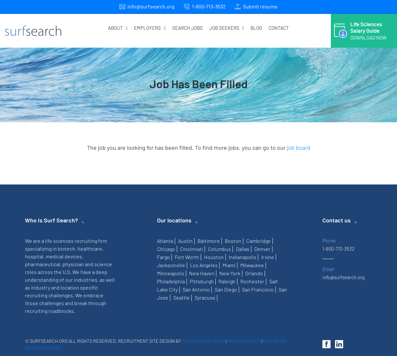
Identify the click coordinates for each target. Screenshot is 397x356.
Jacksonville (171, 265)
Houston (214, 257)
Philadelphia (171, 281)
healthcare (90, 248)
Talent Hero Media (203, 341)
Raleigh (227, 281)
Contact (279, 28)
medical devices (64, 256)
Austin (185, 241)
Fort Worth (187, 257)
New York (229, 273)
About (117, 28)
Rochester (252, 281)
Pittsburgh (202, 281)
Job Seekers (226, 28)
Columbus (219, 249)
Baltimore (209, 241)
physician (73, 264)
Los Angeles (204, 265)
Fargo (163, 257)
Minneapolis (170, 273)
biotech (66, 248)
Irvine (267, 257)
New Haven (201, 273)
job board (298, 147)
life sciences (59, 241)
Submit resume (260, 6)
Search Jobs (187, 28)
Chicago (166, 249)
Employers (149, 28)
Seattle (181, 297)
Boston (233, 241)
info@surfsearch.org (150, 6)
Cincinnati (191, 249)
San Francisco (258, 289)
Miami (229, 265)
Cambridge (258, 241)
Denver (262, 249)
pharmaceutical (42, 264)
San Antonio (196, 289)
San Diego (226, 289)
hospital (34, 256)
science (103, 264)
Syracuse (205, 297)
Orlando (254, 273)
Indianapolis (242, 257)
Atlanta (165, 241)
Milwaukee (252, 265)
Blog (256, 28)
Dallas (242, 249)
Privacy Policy (243, 341)
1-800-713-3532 (209, 6)
